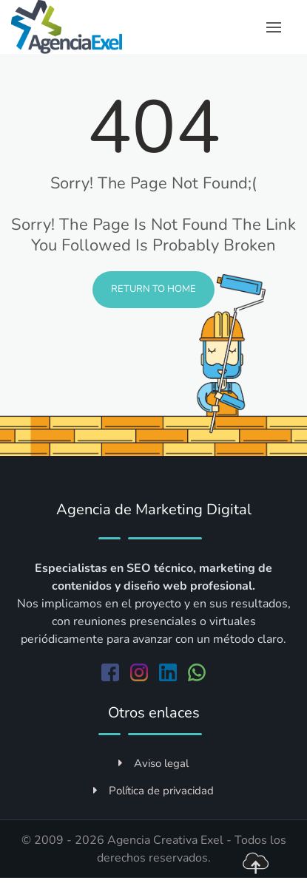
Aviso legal (153, 763)
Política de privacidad (153, 790)
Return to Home (153, 289)
